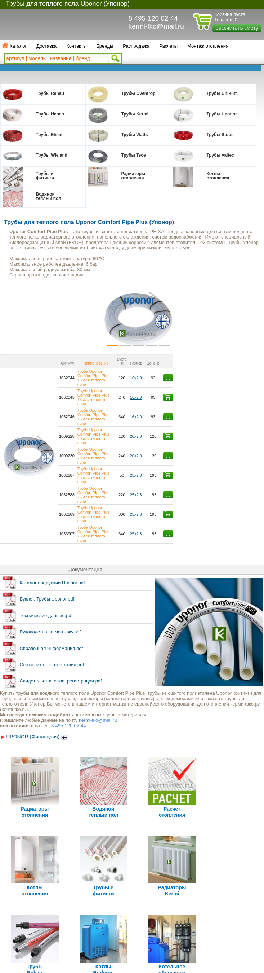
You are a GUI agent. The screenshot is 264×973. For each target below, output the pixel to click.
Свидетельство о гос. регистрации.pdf (60, 592)
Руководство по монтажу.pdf (50, 543)
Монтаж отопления (207, 46)
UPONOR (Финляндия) (32, 648)
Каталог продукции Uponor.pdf (52, 494)
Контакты (76, 46)
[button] (22, 318)
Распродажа (136, 46)
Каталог (18, 46)
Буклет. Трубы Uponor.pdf (46, 510)
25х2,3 (225, 420)
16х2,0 (225, 369)
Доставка (46, 46)
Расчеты (168, 46)
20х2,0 (225, 399)
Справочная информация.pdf (51, 560)
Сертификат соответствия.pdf (51, 576)
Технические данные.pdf (45, 527)
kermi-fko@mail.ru (156, 26)
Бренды (104, 46)
